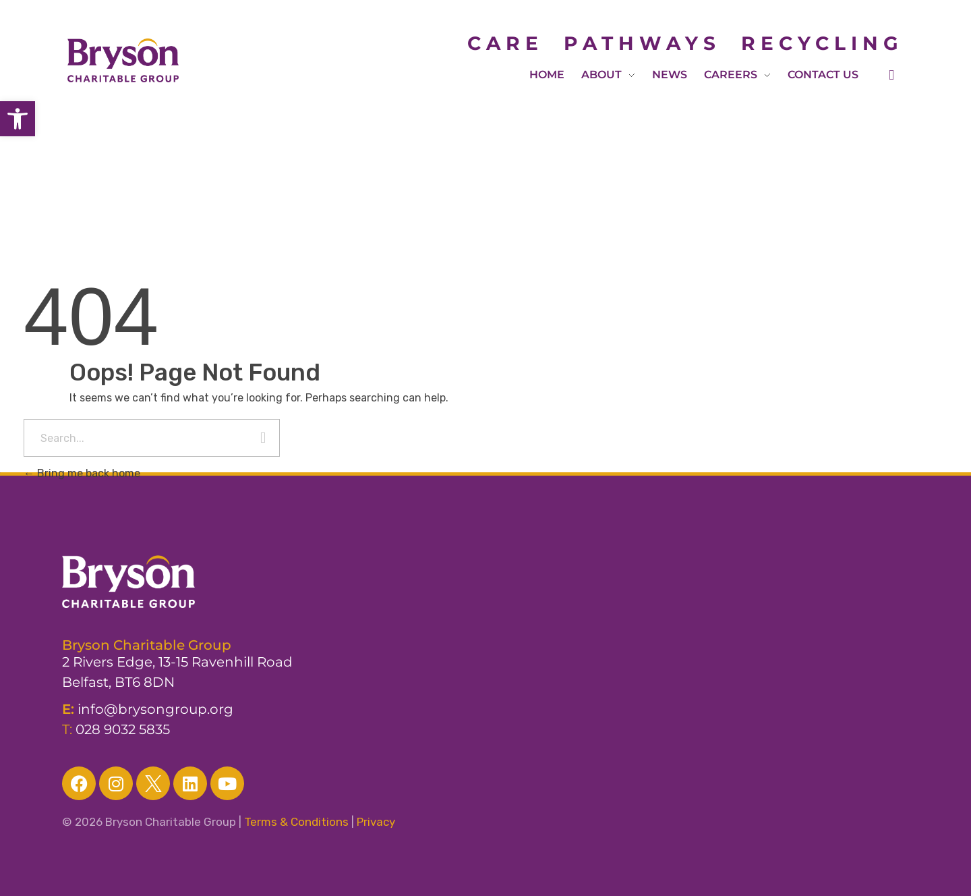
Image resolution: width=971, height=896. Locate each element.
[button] (17, 118)
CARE (515, 43)
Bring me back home (82, 473)
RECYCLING (822, 43)
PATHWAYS (642, 43)
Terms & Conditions (296, 822)
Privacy (376, 822)
